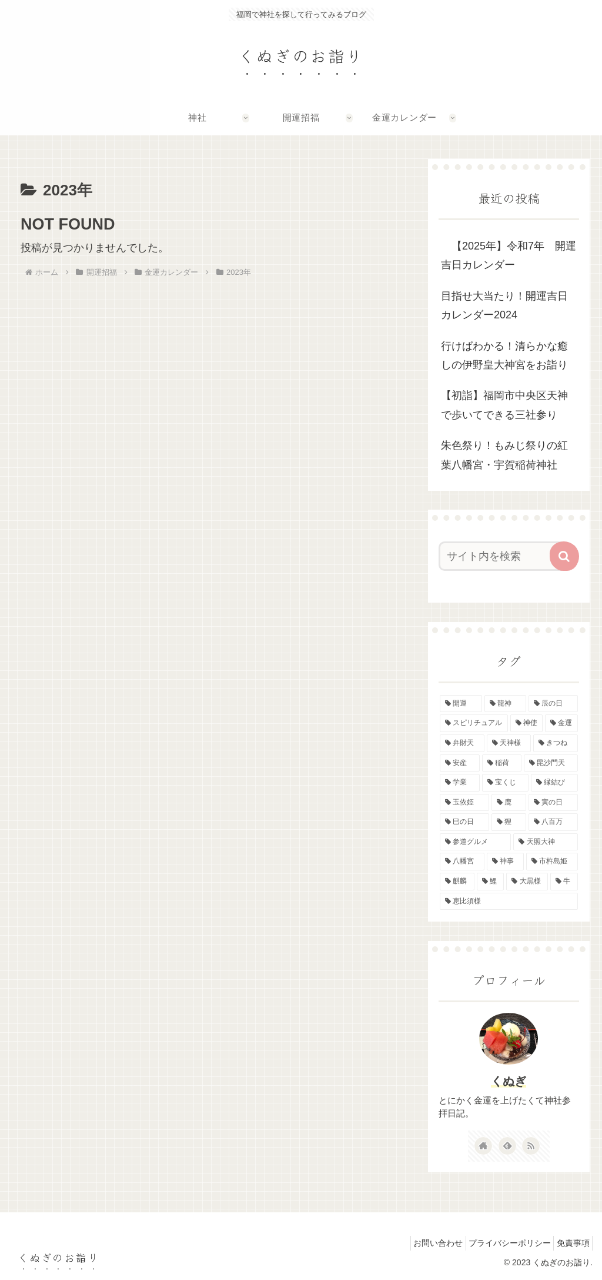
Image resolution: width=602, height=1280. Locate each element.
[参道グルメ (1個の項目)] (475, 842)
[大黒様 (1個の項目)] (527, 881)
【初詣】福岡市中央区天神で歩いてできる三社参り (504, 405)
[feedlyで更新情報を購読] (507, 1146)
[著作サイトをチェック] (483, 1146)
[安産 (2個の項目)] (459, 763)
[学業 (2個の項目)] (459, 783)
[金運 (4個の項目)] (561, 723)
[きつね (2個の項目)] (555, 743)
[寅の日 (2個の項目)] (553, 803)
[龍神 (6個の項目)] (505, 704)
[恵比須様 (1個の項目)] (508, 901)
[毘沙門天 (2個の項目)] (550, 763)
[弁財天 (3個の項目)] (462, 743)
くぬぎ (508, 1081)
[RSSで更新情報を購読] (531, 1146)
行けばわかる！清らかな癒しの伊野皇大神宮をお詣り (504, 355)
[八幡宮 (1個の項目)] (462, 861)
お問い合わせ (421, 1243)
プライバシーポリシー (500, 1243)
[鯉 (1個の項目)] (490, 881)
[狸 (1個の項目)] (508, 822)
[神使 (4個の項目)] (526, 723)
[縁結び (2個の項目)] (554, 783)
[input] (503, 556)
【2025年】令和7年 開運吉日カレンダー (508, 255)
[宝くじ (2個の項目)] (505, 783)
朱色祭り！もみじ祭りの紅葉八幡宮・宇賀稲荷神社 (504, 455)
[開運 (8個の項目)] (460, 704)
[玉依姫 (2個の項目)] (464, 803)
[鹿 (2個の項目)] (508, 803)
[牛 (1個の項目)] (564, 881)
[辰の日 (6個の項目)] (553, 704)
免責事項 (569, 1243)
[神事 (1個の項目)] (505, 861)
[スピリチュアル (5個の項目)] (473, 723)
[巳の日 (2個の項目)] (464, 822)
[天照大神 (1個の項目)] (545, 842)
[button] (564, 556)
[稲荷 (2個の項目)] (501, 763)
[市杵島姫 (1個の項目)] (551, 861)
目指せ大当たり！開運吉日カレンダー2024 (504, 305)
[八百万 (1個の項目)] (553, 822)
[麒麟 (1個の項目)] (457, 881)
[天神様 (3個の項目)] (509, 743)
